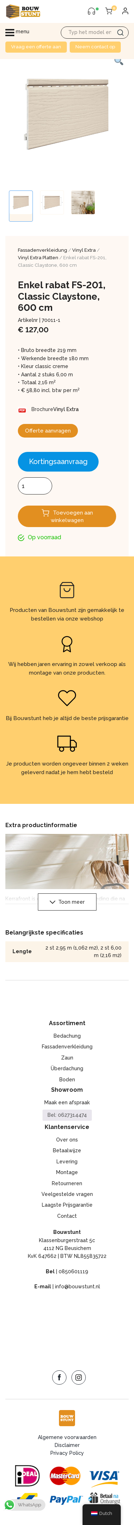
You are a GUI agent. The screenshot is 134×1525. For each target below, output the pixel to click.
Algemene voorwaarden (67, 1437)
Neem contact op (95, 46)
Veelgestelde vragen (67, 1194)
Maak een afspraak (67, 1102)
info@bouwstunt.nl (77, 1286)
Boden (67, 1079)
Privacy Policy (67, 1453)
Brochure (42, 409)
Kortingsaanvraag (58, 461)
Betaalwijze (67, 1150)
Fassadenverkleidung (42, 250)
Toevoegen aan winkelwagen (72, 516)
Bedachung (67, 1036)
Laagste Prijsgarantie (67, 1205)
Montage (67, 1172)
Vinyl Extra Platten (38, 257)
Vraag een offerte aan (36, 46)
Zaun (67, 1058)
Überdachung (67, 1068)
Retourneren (67, 1183)
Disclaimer (67, 1445)
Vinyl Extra (84, 250)
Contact (67, 1216)
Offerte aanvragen (48, 431)
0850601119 (73, 1271)
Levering (67, 1161)
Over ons (67, 1140)
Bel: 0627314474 (67, 1115)
